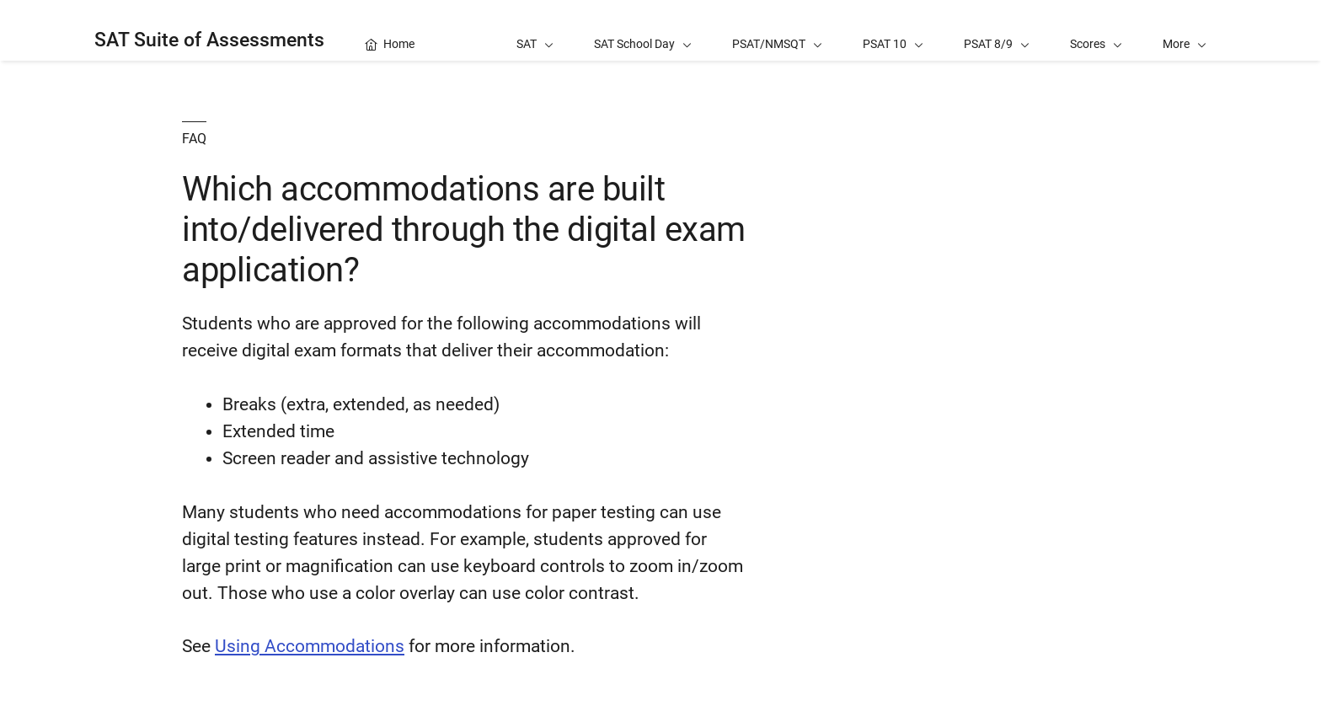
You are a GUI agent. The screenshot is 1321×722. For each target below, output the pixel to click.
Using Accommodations (309, 646)
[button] (1184, 30)
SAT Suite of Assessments (209, 40)
